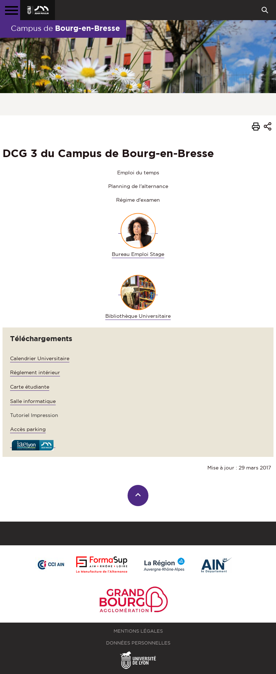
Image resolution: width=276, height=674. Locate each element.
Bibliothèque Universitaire (138, 316)
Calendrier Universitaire (39, 358)
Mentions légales (138, 631)
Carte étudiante (29, 387)
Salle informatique (33, 401)
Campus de (65, 28)
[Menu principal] (10, 10)
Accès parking (28, 429)
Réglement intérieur (35, 372)
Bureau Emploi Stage (138, 254)
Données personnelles (138, 643)
